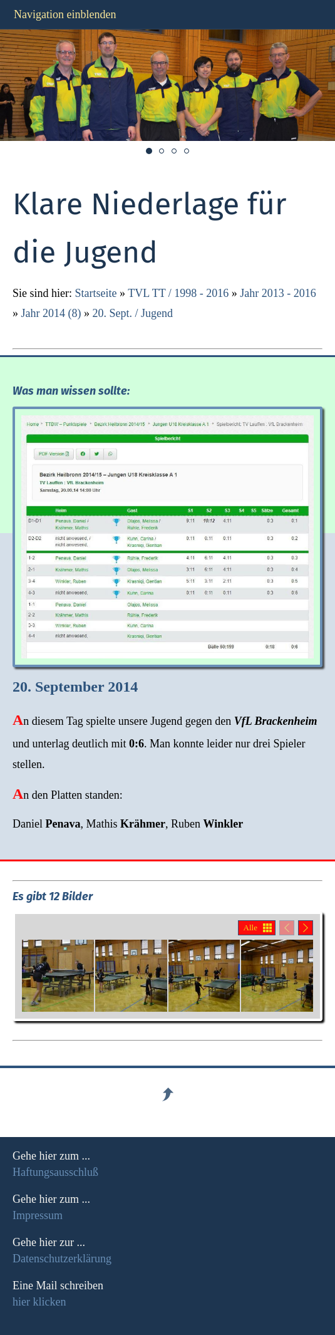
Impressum (38, 1215)
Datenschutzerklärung (62, 1258)
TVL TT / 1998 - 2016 (178, 293)
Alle (250, 927)
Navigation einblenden (65, 14)
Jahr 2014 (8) (51, 313)
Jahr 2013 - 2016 (278, 293)
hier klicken (39, 1302)
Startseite (96, 293)
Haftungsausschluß (55, 1172)
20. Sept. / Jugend (132, 313)
